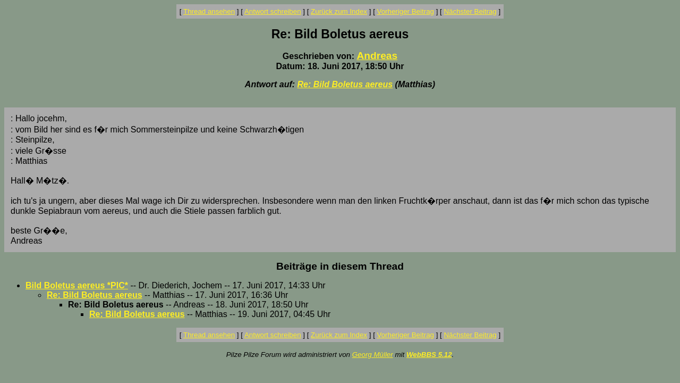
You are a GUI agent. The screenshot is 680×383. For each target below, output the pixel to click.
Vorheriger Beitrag (405, 11)
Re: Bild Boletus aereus (345, 84)
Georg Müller (372, 355)
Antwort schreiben (272, 11)
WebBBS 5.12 (429, 355)
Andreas (376, 55)
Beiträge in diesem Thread (340, 266)
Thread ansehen (209, 11)
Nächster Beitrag (470, 11)
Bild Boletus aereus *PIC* (77, 285)
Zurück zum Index (339, 11)
